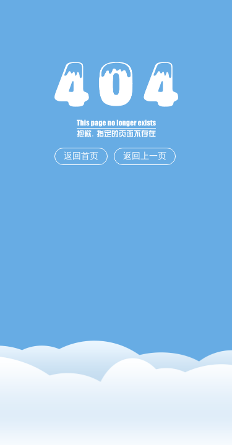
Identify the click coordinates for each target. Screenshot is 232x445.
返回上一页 (144, 156)
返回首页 (81, 156)
